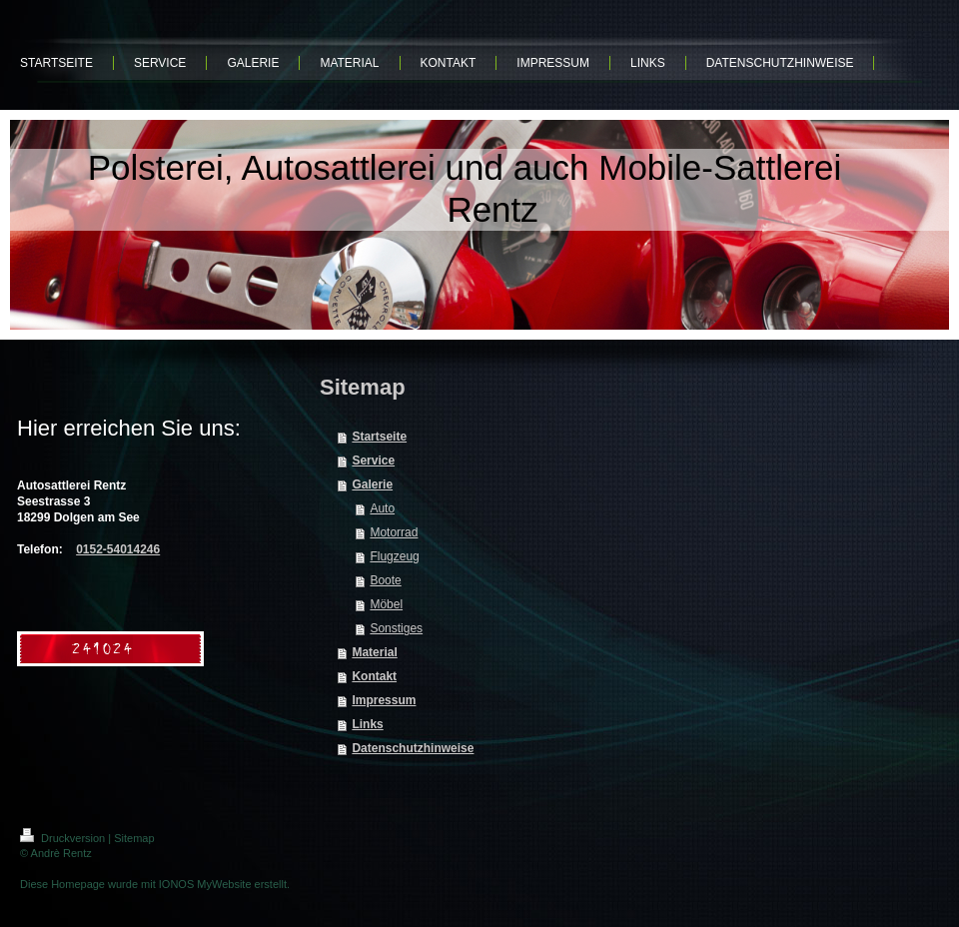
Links (367, 724)
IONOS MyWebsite (205, 884)
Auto (382, 508)
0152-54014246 (118, 549)
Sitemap (134, 838)
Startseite (379, 437)
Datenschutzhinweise (413, 748)
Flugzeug (394, 556)
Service (373, 460)
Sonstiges (396, 628)
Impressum (384, 700)
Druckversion (64, 838)
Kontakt (374, 676)
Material (374, 652)
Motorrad (394, 532)
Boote (385, 580)
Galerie (372, 484)
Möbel (386, 604)
